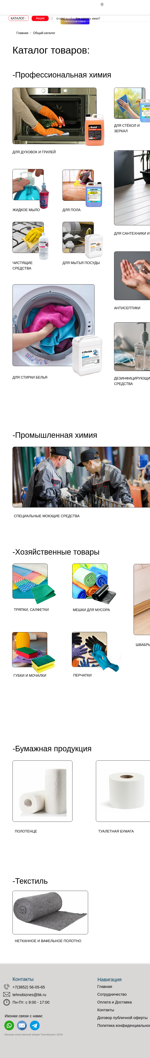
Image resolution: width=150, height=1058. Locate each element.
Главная (22, 33)
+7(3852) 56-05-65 (28, 987)
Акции (40, 18)
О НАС (60, 18)
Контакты (105, 1010)
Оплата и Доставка (114, 1002)
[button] (75, 21)
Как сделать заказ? (88, 18)
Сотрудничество (112, 994)
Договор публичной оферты (122, 1018)
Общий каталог (44, 33)
